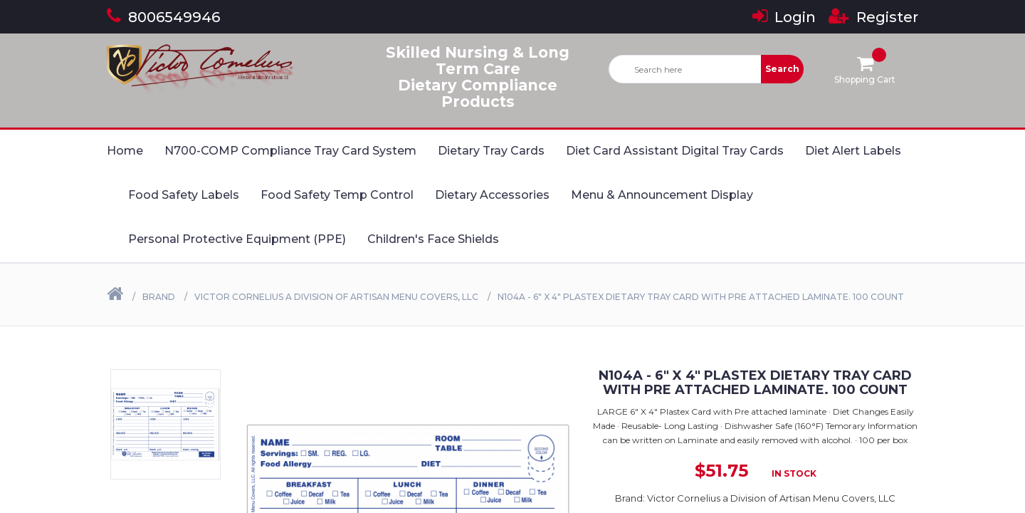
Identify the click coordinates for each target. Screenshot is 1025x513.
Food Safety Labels (183, 195)
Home (125, 150)
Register (873, 17)
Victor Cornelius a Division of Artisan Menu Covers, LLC (336, 296)
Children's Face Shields (433, 239)
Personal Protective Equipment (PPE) (237, 239)
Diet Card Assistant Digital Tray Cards (675, 150)
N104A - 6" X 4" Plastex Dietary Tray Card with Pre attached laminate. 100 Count (701, 296)
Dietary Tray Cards (491, 150)
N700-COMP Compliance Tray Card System (290, 150)
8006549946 (163, 17)
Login (784, 17)
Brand (158, 296)
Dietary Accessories (492, 195)
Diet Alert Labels (853, 150)
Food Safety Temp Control (337, 195)
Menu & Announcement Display (662, 195)
